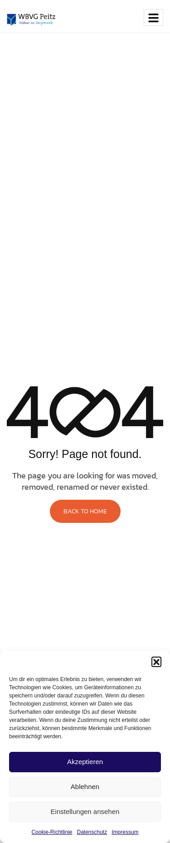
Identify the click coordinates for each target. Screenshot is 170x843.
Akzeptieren (85, 761)
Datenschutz (92, 832)
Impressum (125, 832)
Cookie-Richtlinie (51, 832)
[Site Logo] (31, 19)
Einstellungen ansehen (85, 811)
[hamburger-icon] (153, 17)
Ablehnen (85, 786)
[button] (156, 661)
